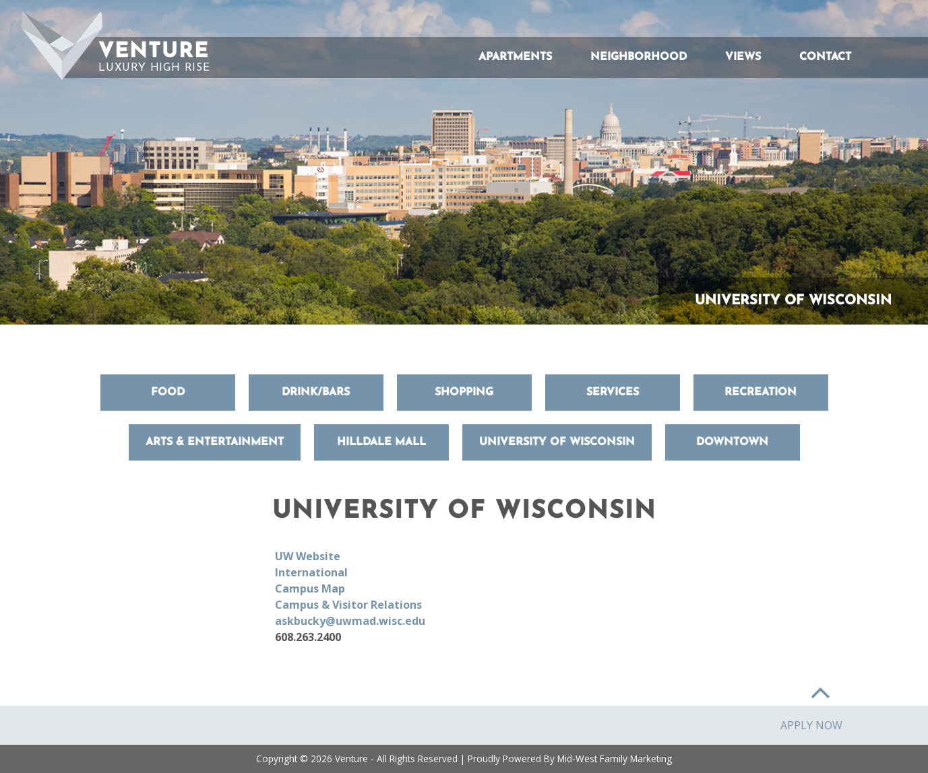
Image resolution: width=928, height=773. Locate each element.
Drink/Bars (316, 392)
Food (168, 392)
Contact (825, 57)
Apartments (515, 57)
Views (743, 57)
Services (612, 392)
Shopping (464, 392)
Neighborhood (638, 57)
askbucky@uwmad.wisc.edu (350, 620)
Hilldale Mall (381, 442)
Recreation (760, 392)
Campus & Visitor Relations (348, 604)
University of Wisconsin (557, 442)
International (311, 572)
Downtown (732, 442)
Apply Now (811, 725)
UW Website (307, 556)
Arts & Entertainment (215, 442)
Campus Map (310, 588)
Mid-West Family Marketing (614, 758)
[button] (62, 46)
